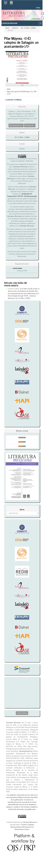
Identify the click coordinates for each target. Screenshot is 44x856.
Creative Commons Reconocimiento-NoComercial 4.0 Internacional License (22, 827)
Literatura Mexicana (9, 23)
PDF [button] (22, 85)
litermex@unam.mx (26, 751)
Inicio (7, 28)
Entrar (38, 7)
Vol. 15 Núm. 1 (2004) (28, 28)
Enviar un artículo (22, 713)
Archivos (15, 28)
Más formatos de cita (16, 125)
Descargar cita (29, 125)
